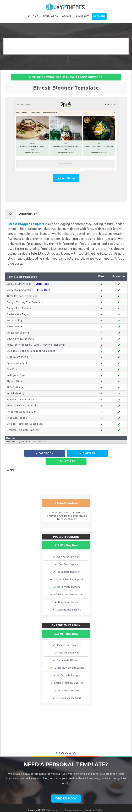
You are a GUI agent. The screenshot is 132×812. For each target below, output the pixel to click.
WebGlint (99, 801)
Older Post (120, 474)
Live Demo (67, 178)
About (67, 16)
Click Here (42, 283)
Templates (50, 16)
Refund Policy (79, 806)
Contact (82, 16)
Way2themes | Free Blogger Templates (64, 801)
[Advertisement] (66, 45)
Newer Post (12, 474)
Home (33, 16)
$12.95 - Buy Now (66, 536)
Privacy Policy (63, 806)
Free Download (67, 495)
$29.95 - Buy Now (66, 625)
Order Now (66, 790)
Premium (99, 16)
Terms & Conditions (44, 806)
